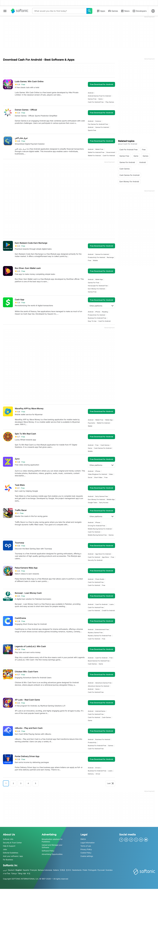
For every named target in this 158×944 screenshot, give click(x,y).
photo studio (99, 579)
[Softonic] (19, 11)
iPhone (97, 312)
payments (91, 423)
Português (92, 870)
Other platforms (101, 306)
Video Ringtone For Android (97, 474)
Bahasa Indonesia (45, 870)
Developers (139, 10)
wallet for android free (96, 152)
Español (26, 870)
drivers (97, 768)
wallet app (99, 279)
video (111, 474)
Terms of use (85, 846)
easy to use (92, 321)
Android (90, 93)
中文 (28, 873)
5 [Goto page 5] (35, 783)
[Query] (59, 11)
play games (110, 102)
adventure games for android (98, 686)
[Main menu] (5, 11)
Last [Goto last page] (110, 783)
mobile (95, 260)
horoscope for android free (98, 286)
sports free (92, 130)
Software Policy (48, 851)
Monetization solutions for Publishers (52, 840)
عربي (5, 870)
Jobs (5, 849)
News (125, 10)
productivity (92, 742)
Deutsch (11, 870)
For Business (8, 860)
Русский (101, 870)
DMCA (83, 839)
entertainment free (102, 629)
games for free (93, 283)
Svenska (109, 870)
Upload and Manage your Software (52, 846)
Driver (98, 774)
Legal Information (87, 843)
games (111, 535)
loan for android (94, 610)
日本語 (62, 870)
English (19, 870)
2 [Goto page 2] (13, 783)
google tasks (92, 502)
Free (89, 260)
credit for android (108, 610)
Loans (111, 604)
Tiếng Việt (22, 873)
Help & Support (9, 846)
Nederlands (77, 870)
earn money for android (96, 289)
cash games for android (102, 448)
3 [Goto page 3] (20, 783)
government (110, 152)
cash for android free (96, 102)
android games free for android (99, 96)
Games (113, 10)
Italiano (56, 870)
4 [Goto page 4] (28, 783)
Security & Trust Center (12, 843)
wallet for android (94, 155)
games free (92, 99)
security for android (95, 560)
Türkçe (14, 873)
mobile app (111, 499)
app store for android (103, 554)
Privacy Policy (86, 849)
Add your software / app (13, 856)
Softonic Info (8, 839)
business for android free (97, 318)
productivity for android (96, 257)
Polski (85, 870)
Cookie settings (86, 856)
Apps (101, 10)
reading (105, 312)
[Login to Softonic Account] (153, 11)
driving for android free (96, 526)
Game (100, 99)
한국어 (68, 870)
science (98, 121)
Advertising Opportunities (52, 854)
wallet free (99, 149)
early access (103, 502)
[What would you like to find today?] (89, 11)
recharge (110, 257)
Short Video (98, 477)
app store (105, 557)
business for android (102, 739)
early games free (101, 496)
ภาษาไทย (6, 873)
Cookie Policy (85, 853)
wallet (90, 426)
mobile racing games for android (100, 529)
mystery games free (95, 632)
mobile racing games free (97, 535)
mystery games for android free (99, 636)
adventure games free (103, 683)
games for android (102, 127)
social (90, 477)
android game (100, 711)
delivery (91, 774)
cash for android (109, 155)
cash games (104, 445)
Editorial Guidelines (10, 853)
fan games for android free (98, 124)
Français (33, 870)
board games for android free (98, 661)
